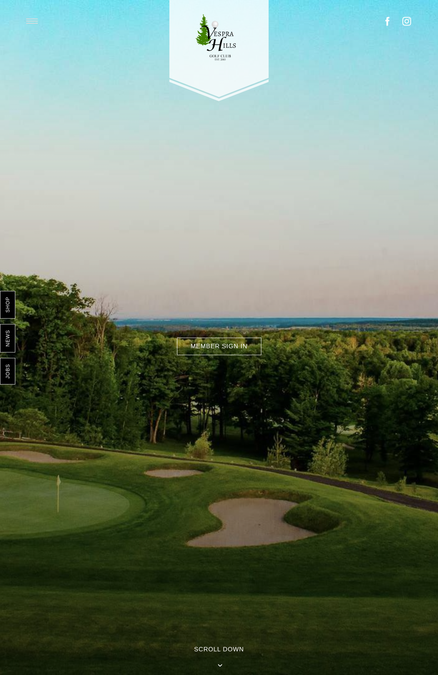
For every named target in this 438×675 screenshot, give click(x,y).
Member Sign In (219, 346)
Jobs (8, 371)
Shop (8, 305)
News (8, 338)
